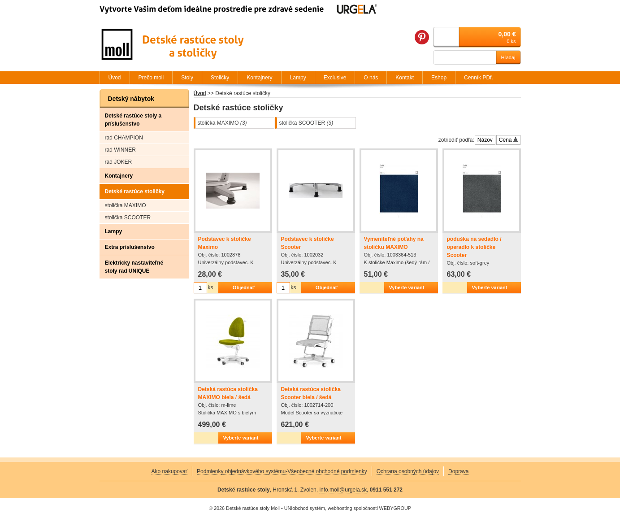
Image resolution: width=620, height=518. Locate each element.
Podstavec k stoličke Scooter (307, 243)
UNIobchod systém (304, 508)
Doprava (458, 471)
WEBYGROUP (395, 508)
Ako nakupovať (170, 471)
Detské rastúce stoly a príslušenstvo (133, 120)
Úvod (200, 93)
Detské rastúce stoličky (135, 191)
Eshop (439, 77)
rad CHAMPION (124, 138)
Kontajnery (119, 176)
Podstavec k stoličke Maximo (224, 243)
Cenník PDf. (478, 77)
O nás (371, 77)
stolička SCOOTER (306, 123)
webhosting (340, 508)
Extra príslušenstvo (130, 247)
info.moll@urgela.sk (343, 490)
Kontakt (404, 77)
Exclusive (335, 77)
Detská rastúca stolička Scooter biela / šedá (311, 393)
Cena (508, 140)
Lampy (113, 231)
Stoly (187, 77)
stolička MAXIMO (222, 123)
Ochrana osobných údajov (408, 471)
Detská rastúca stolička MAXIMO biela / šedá (228, 393)
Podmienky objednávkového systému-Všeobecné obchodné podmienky (282, 471)
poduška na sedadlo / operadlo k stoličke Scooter (474, 247)
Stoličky (220, 77)
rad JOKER (118, 162)
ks (210, 287)
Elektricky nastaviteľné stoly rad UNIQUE (134, 267)
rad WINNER (120, 150)
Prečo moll (151, 77)
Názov (485, 140)
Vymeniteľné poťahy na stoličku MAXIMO (394, 243)
